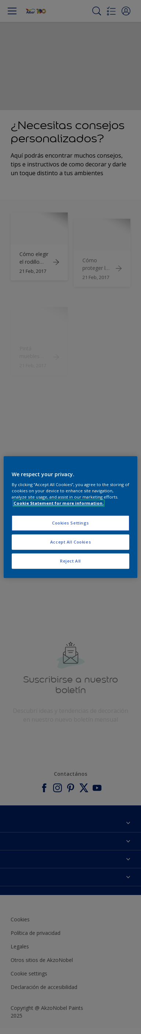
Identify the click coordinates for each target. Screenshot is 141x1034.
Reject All (70, 561)
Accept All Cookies (70, 542)
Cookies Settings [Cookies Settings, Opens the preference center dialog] (70, 523)
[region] (71, 517)
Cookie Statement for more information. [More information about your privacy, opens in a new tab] (59, 503)
